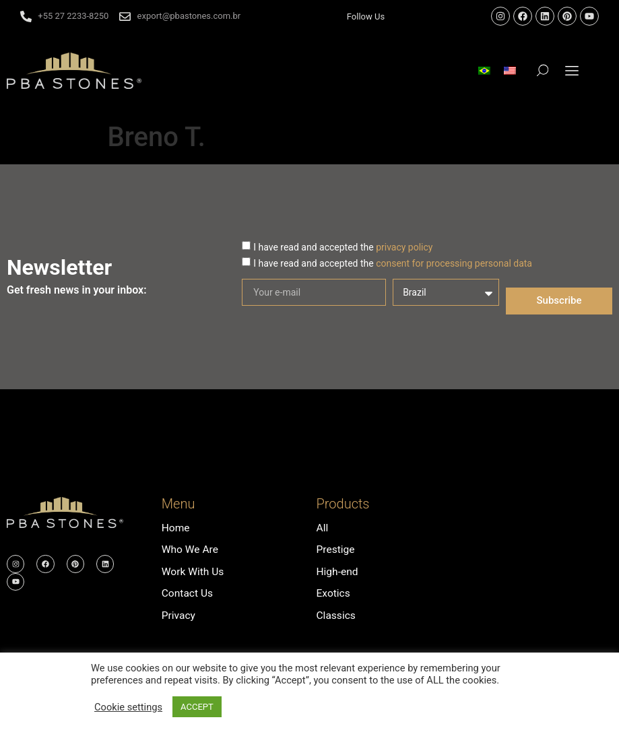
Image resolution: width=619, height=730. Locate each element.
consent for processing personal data (454, 263)
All (322, 527)
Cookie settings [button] (128, 707)
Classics (336, 613)
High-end (337, 570)
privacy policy (404, 247)
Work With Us (194, 570)
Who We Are (191, 549)
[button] (572, 70)
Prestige (336, 549)
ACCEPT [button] (197, 707)
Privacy (179, 613)
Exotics (333, 592)
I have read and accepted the (342, 247)
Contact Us (188, 592)
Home (176, 527)
